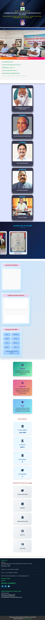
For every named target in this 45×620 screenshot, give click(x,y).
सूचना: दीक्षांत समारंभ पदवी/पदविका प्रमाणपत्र (11, 76)
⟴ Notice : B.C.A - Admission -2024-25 (8, 594)
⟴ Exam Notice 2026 (5, 593)
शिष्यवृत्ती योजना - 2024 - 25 (9, 70)
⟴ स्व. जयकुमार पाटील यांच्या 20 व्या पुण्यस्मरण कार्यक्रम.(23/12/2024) (11, 597)
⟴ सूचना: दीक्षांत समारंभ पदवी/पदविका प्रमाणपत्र (8, 595)
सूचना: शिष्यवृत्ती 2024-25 (8, 64)
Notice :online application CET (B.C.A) (11, 67)
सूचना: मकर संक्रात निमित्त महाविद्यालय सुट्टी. (11, 61)
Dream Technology (28, 618)
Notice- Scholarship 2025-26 (10, 73)
